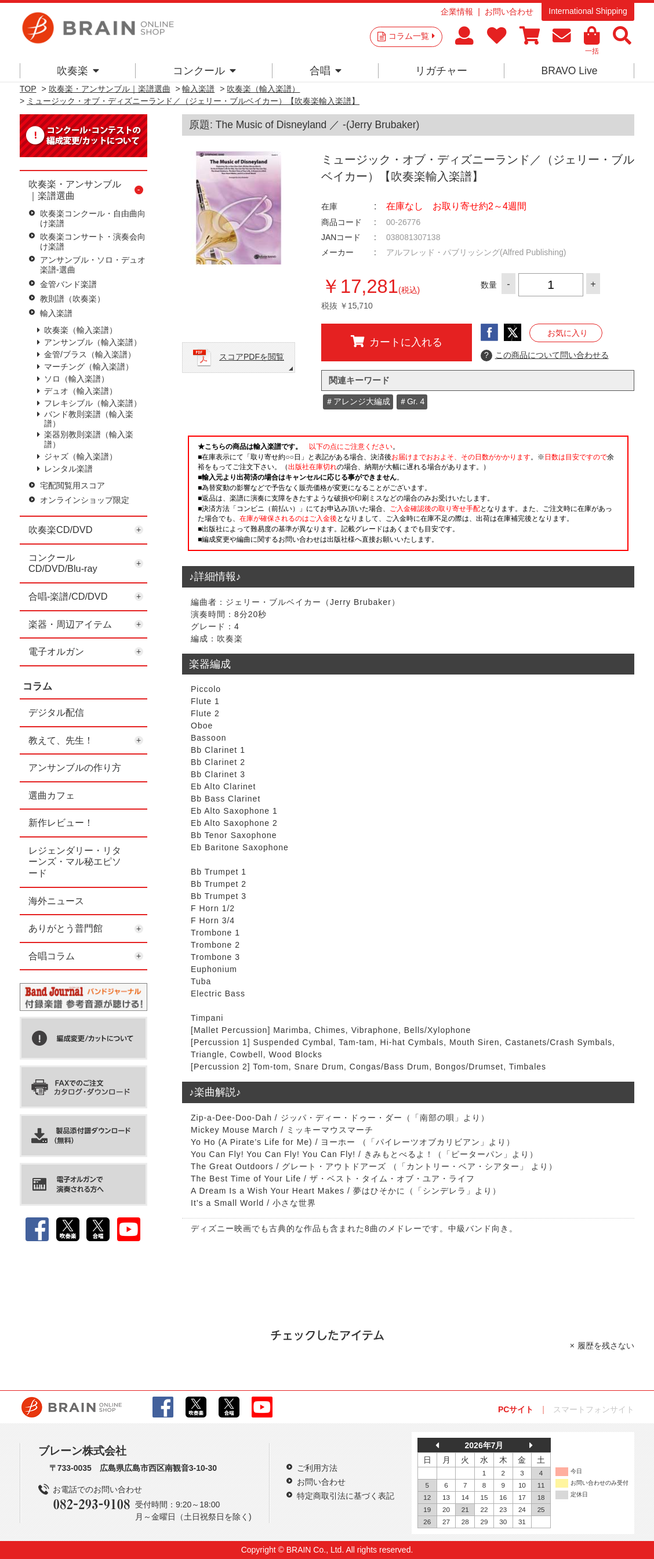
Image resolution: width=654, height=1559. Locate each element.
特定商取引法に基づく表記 (345, 1495)
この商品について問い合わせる (545, 355)
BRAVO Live (569, 71)
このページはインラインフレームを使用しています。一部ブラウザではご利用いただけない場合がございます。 (408, 496)
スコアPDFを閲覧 (251, 356)
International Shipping (587, 11)
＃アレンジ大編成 (357, 401)
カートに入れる (396, 341)
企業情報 (457, 11)
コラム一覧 (411, 36)
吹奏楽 (78, 71)
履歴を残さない (605, 1345)
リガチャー (441, 71)
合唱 (325, 71)
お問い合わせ (509, 11)
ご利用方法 (317, 1468)
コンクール (204, 71)
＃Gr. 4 (411, 401)
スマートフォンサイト (593, 1409)
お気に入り (567, 333)
